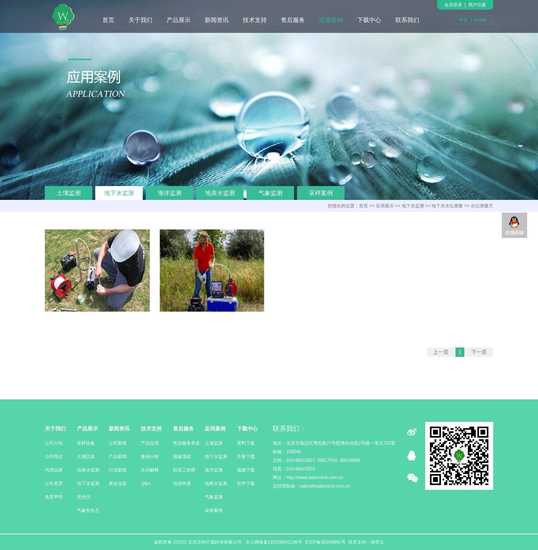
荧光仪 (83, 497)
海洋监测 (170, 193)
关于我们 (140, 20)
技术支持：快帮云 (366, 542)
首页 (108, 20)
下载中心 (369, 20)
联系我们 (407, 20)
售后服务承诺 (186, 443)
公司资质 (54, 483)
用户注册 (477, 4)
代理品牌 (54, 470)
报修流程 (182, 456)
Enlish (480, 19)
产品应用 (150, 443)
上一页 (441, 352)
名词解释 (150, 470)
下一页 (479, 352)
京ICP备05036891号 (324, 542)
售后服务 (293, 20)
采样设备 (86, 443)
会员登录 (453, 4)
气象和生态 (88, 510)
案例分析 (150, 456)
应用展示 (385, 205)
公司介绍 (54, 443)
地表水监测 (220, 193)
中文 (463, 19)
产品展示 (179, 20)
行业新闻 (118, 470)
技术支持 (255, 20)
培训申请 (182, 483)
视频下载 (246, 470)
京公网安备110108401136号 (273, 542)
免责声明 (54, 497)
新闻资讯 (217, 20)
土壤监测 (69, 193)
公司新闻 (118, 443)
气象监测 (270, 193)
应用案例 (331, 20)
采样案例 (321, 193)
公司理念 (54, 456)
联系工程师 (184, 470)
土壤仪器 (86, 456)
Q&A (145, 483)
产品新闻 (118, 456)
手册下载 (246, 456)
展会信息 (118, 483)
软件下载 (246, 483)
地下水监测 (119, 193)
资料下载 (246, 443)
